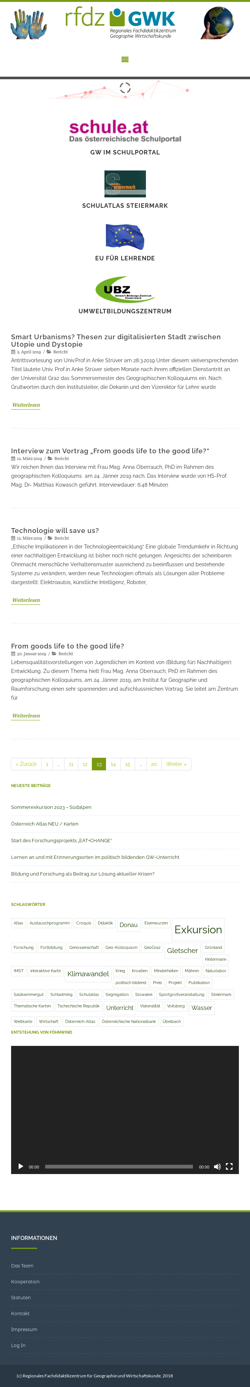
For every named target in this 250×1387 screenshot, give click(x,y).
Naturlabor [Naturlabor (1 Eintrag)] (216, 970)
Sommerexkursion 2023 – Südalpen (51, 807)
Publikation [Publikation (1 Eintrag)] (199, 982)
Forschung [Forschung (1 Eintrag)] (24, 947)
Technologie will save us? (55, 530)
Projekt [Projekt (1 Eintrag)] (175, 982)
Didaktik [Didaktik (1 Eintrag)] (105, 923)
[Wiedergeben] (20, 1166)
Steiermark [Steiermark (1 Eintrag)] (221, 994)
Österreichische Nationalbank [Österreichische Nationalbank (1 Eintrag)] (129, 1021)
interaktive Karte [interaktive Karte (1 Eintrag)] (45, 970)
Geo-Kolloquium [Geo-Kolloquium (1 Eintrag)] (121, 947)
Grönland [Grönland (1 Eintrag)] (213, 947)
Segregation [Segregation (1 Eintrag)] (117, 994)
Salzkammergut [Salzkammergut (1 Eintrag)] (29, 994)
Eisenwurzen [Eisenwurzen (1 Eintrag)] (156, 923)
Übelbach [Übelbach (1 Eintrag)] (172, 1021)
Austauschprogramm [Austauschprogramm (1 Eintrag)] (50, 923)
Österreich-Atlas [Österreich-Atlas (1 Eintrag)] (80, 1021)
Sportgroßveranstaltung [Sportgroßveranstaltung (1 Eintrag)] (181, 994)
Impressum (24, 1329)
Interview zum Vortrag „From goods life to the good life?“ (110, 451)
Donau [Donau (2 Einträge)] (129, 924)
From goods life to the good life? (67, 646)
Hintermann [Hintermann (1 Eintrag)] (215, 959)
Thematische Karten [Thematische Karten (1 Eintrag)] (32, 1006)
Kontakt (20, 1313)
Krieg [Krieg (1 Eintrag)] (120, 970)
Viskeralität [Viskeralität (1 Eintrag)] (150, 1006)
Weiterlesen (26, 404)
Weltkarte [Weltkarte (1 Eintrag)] (23, 1021)
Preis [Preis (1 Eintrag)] (157, 982)
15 (130, 764)
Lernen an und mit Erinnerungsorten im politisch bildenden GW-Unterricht (95, 857)
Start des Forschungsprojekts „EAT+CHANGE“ (61, 840)
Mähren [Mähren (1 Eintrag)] (192, 970)
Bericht (60, 351)
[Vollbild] (229, 1166)
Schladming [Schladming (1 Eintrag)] (61, 994)
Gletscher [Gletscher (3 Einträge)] (182, 950)
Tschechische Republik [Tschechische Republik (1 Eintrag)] (78, 1006)
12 (87, 764)
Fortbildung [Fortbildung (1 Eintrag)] (51, 947)
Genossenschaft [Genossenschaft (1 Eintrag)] (84, 947)
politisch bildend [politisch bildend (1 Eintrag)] (131, 982)
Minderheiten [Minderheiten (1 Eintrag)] (166, 970)
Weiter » (176, 764)
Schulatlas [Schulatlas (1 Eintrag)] (89, 994)
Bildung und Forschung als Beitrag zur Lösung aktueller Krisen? (82, 874)
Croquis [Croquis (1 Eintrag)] (83, 923)
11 (73, 764)
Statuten (21, 1297)
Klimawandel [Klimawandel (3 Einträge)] (88, 974)
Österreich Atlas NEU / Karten (45, 824)
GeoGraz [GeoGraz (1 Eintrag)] (152, 947)
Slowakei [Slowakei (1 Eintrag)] (143, 994)
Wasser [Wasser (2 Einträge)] (201, 1007)
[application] (125, 1110)
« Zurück (26, 764)
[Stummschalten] (217, 1166)
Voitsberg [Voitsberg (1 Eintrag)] (176, 1006)
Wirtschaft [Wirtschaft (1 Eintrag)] (49, 1021)
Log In (18, 1345)
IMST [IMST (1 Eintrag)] (19, 970)
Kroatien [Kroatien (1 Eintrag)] (139, 970)
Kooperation (25, 1281)
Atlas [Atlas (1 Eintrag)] (18, 923)
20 (156, 764)
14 (115, 764)
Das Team (22, 1265)
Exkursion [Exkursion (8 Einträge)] (198, 929)
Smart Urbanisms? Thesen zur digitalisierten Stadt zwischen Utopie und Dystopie (116, 340)
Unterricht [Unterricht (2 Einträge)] (119, 1007)
